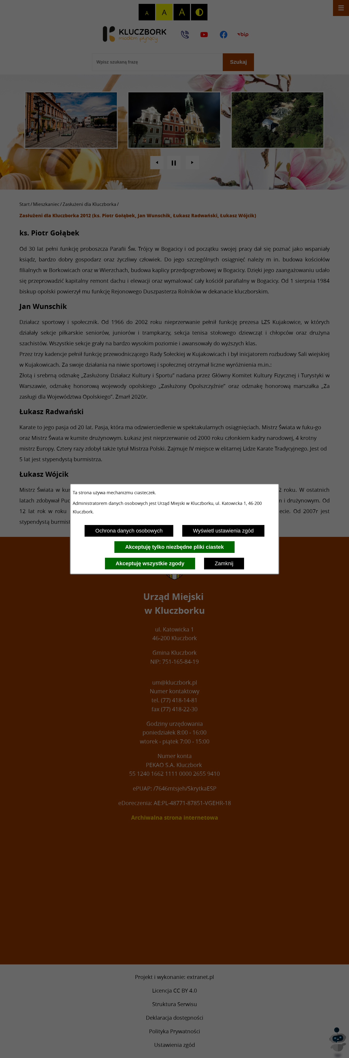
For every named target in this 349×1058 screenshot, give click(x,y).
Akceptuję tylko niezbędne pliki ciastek (174, 547)
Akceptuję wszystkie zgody (150, 563)
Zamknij (224, 563)
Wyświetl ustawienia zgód (223, 531)
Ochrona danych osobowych (129, 531)
